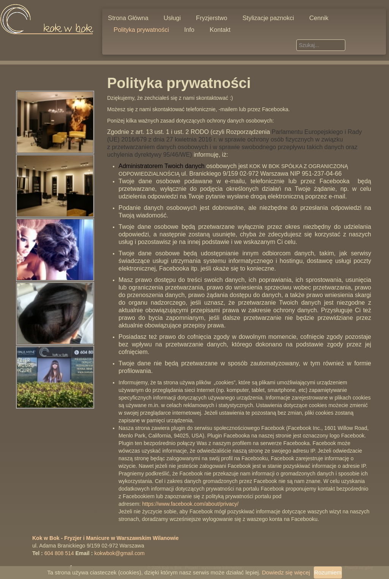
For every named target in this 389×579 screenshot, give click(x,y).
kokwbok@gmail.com (119, 553)
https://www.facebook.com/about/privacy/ (190, 504)
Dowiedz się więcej (286, 572)
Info (189, 29)
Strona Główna (128, 18)
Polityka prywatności (141, 29)
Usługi (172, 18)
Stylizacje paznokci (268, 18)
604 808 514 (59, 553)
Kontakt (220, 29)
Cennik (319, 18)
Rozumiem (328, 572)
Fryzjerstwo (211, 18)
